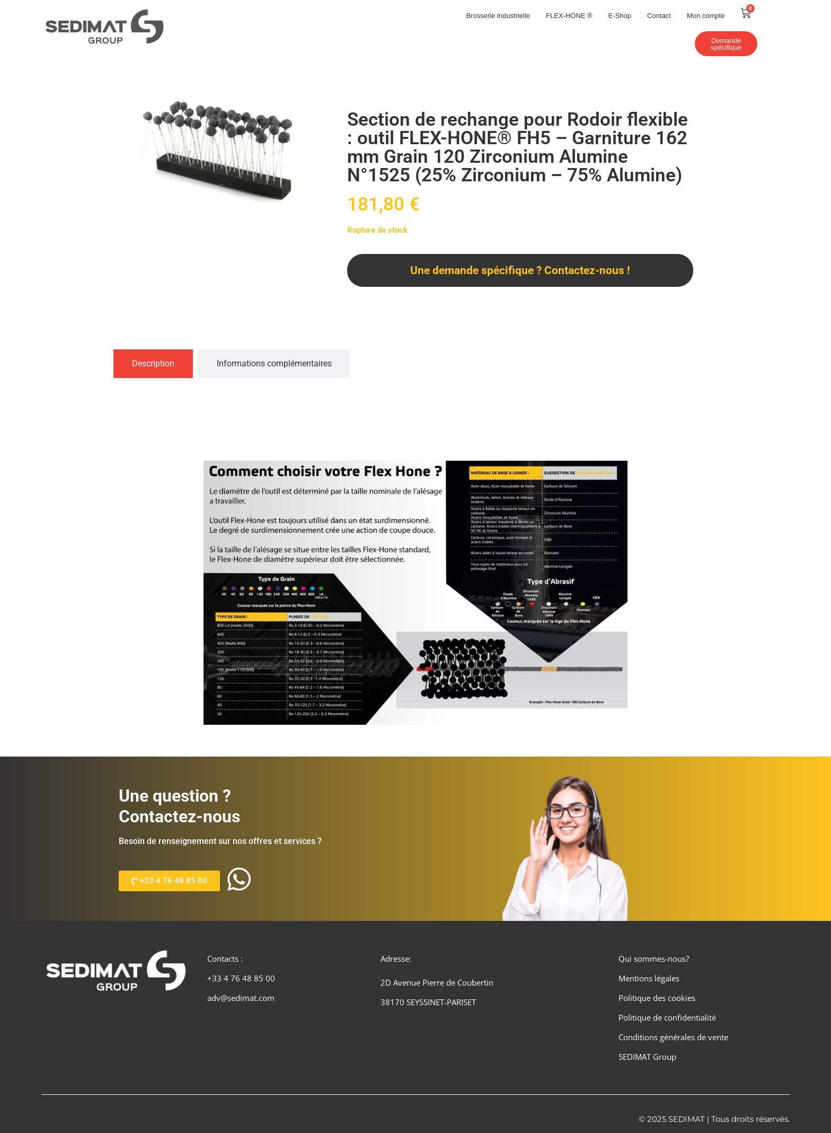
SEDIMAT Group (647, 1056)
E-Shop (619, 16)
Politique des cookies (656, 998)
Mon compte (706, 16)
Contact (659, 16)
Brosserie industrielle (498, 16)
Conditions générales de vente (673, 1037)
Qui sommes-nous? (653, 959)
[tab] (153, 363)
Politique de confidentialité (667, 1018)
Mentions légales (648, 978)
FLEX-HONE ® (569, 16)
